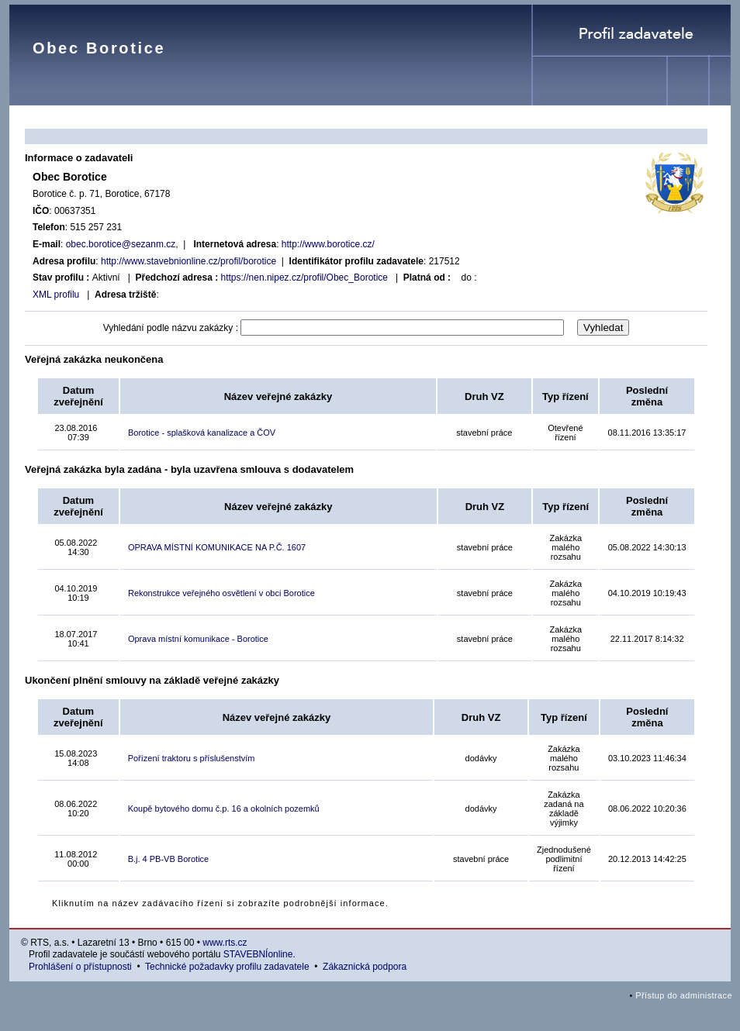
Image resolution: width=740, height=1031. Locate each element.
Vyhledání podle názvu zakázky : (170, 327)
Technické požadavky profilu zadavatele (227, 966)
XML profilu (56, 294)
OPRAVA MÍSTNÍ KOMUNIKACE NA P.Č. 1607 (217, 547)
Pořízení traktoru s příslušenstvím (191, 758)
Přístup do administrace (683, 995)
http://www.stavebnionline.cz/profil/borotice (188, 261)
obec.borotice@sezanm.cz (121, 244)
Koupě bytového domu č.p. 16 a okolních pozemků (224, 808)
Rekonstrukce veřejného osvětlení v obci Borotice (221, 593)
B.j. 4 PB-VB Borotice (168, 859)
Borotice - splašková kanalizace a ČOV (201, 432)
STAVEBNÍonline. (259, 954)
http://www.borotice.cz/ (328, 244)
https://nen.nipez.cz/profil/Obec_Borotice (304, 277)
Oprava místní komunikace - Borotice (198, 638)
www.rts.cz (224, 942)
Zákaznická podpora (364, 966)
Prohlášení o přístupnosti (80, 966)
